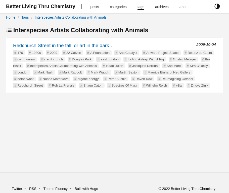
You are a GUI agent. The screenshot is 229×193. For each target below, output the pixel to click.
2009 (53, 53)
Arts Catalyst (128, 53)
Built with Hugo (86, 189)
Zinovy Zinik (199, 85)
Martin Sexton (128, 72)
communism (26, 59)
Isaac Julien (114, 66)
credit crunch (53, 59)
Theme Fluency (56, 189)
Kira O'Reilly (199, 66)
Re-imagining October (177, 79)
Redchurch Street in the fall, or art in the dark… (63, 45)
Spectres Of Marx (124, 85)
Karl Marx (174, 66)
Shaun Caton (93, 85)
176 (20, 53)
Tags (25, 17)
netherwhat (25, 79)
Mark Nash (45, 72)
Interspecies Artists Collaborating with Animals (71, 17)
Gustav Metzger (184, 59)
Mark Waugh (100, 72)
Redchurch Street (30, 85)
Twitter (17, 189)
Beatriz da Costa (200, 53)
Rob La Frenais (63, 85)
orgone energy (88, 79)
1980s (36, 53)
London (22, 72)
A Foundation (100, 53)
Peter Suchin (117, 79)
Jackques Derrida (145, 66)
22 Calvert (73, 53)
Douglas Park (81, 59)
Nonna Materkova (56, 79)
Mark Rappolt (72, 72)
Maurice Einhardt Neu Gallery (169, 72)
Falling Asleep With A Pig (146, 59)
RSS (32, 189)
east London (110, 59)
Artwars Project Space (162, 53)
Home (10, 17)
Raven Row (143, 79)
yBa (178, 85)
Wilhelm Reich (156, 85)
